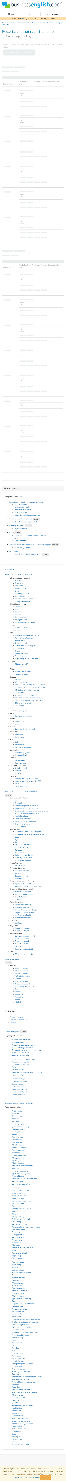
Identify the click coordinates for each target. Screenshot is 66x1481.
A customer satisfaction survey (23, 1045)
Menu (11, 14)
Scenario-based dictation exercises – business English (30, 544)
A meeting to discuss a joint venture (26, 1227)
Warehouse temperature (21, 1062)
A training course (18, 1203)
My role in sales (21, 512)
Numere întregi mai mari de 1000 (28, 781)
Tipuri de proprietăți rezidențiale (28, 635)
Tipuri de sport (21, 711)
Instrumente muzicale (23, 716)
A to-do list (16, 1206)
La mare (18, 614)
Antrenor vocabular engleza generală (19, 574)
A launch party (17, 1337)
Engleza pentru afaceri (18, 1020)
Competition (16, 1431)
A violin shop (17, 1384)
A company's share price (21, 1053)
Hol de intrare (20, 640)
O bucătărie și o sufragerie (25, 646)
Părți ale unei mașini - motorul (27, 690)
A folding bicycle (18, 1358)
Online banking (18, 1293)
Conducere (19, 850)
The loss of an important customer (25, 1322)
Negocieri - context (22, 928)
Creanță (18, 899)
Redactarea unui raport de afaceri (28, 522)
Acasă (4, 23)
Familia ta (19, 586)
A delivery (16, 1152)
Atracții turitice (21, 619)
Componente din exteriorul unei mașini (30, 685)
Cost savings (17, 1221)
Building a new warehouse (22, 1272)
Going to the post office (21, 1184)
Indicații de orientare (23, 672)
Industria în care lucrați (24, 855)
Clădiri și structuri (22, 968)
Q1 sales (15, 1403)
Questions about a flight (21, 1126)
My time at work (21, 528)
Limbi (17, 591)
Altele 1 (18, 999)
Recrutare (19, 946)
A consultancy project (23, 507)
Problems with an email (21, 1219)
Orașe (17, 606)
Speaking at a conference (21, 1371)
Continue (45, 1477)
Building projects (18, 1353)
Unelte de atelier (21, 653)
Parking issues (17, 1306)
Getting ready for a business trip (24, 1179)
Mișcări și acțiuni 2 (22, 984)
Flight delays (17, 1255)
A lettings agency (18, 1296)
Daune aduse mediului (24, 627)
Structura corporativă (23, 891)
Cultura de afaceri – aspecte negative (29, 834)
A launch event (17, 1283)
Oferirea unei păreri (22, 824)
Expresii (13, 1022)
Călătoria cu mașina (22, 682)
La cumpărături (21, 755)
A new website (20, 541)
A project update (18, 1288)
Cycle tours (16, 1275)
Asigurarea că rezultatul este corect (29, 886)
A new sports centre (19, 1089)
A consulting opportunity (21, 1327)
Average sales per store (21, 1040)
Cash (14, 1345)
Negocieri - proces (22, 931)
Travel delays (17, 1301)
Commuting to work (19, 1081)
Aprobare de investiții (23, 884)
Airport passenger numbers (22, 1047)
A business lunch (18, 1211)
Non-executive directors (21, 1390)
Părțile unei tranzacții (23, 904)
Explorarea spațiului (23, 747)
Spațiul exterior (21, 656)
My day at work (18, 1124)
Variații (18, 873)
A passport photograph (21, 1173)
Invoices (15, 1250)
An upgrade (16, 1242)
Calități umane (20, 596)
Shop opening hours (20, 1042)
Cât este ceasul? (21, 664)
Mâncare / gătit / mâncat (24, 986)
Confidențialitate (21, 847)
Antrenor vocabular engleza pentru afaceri (31, 23)
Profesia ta (19, 583)
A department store (19, 1309)
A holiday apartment (20, 1129)
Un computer (20, 737)
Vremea (18, 630)
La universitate (21, 617)
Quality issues (17, 1084)
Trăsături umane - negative (25, 599)
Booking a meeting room (21, 1208)
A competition (17, 1181)
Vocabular (11, 23)
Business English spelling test (20, 519)
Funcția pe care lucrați (23, 858)
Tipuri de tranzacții (22, 907)
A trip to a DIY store (19, 1291)
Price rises (16, 1232)
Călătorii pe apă (21, 705)
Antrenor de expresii (12, 959)
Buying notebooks (19, 1155)
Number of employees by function (25, 1059)
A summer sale (17, 1137)
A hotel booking (18, 1163)
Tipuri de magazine (22, 752)
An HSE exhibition (19, 1195)
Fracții (17, 784)
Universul (19, 742)
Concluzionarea (21, 826)
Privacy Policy (34, 1477)
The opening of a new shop (22, 1363)
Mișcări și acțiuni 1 (22, 981)
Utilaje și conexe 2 (22, 973)
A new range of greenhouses (23, 1423)
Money (14, 1134)
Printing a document (20, 1171)
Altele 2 (18, 1002)
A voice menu (17, 1111)
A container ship (18, 1237)
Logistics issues (18, 1400)
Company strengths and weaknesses (26, 1319)
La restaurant (20, 760)
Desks (14, 1434)
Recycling (15, 1348)
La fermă (18, 612)
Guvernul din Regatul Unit (25, 729)
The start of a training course (23, 1248)
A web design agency (23, 547)
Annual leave (17, 1240)
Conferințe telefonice (23, 818)
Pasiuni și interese (22, 593)
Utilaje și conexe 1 (22, 971)
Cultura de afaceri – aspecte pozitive (29, 832)
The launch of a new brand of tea (25, 1332)
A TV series (16, 1350)
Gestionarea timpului (23, 842)
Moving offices (17, 1132)
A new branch (17, 1343)
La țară (17, 609)
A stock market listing (20, 1429)
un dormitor (19, 648)
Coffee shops (17, 1139)
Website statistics (18, 1277)
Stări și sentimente (22, 601)
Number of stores (18, 1075)
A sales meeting (18, 1150)
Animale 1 (19, 994)
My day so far (17, 1314)
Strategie (18, 923)
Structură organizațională (25, 936)
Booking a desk (18, 1270)
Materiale (18, 773)
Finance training (18, 1280)
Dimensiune (19, 771)
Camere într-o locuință (24, 638)
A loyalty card (17, 1439)
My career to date (18, 1330)
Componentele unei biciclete (26, 695)
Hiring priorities (18, 1235)
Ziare (17, 724)
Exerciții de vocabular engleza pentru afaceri (26, 502)
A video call (16, 1410)
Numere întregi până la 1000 (26, 778)
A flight (14, 1214)
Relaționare (19, 852)
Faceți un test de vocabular (19, 52)
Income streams (18, 1413)
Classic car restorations (21, 1421)
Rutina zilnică (20, 588)
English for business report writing (28, 554)
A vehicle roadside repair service (27, 515)
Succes (17, 837)
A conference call (18, 1369)
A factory (15, 1119)
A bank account (18, 1145)
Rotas (14, 1442)
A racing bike (17, 1436)
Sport (17, 989)
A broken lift (16, 1317)
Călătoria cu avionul (23, 703)
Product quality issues (23, 510)
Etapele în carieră (22, 941)
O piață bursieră (21, 897)
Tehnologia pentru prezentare (26, 805)
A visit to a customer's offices (23, 1165)
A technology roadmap (20, 1379)
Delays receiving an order (22, 1201)
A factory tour (17, 1142)
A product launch (18, 1262)
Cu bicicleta (19, 692)
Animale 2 (19, 997)
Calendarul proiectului (23, 845)
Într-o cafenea (20, 763)
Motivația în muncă (22, 938)
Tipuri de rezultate (22, 871)
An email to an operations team (24, 1382)
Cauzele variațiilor (22, 876)
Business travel (18, 1416)
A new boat (16, 1356)
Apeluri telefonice (22, 816)
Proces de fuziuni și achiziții (26, 910)
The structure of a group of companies (27, 1376)
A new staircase (18, 1426)
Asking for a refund (19, 1253)
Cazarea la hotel (21, 674)
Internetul (19, 734)
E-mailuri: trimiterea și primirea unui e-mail (32, 811)
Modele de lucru (21, 944)
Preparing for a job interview (23, 1304)
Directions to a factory (20, 1190)
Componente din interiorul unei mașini (30, 687)
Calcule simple (20, 786)
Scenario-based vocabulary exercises (19, 1103)
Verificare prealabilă (23, 915)
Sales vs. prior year (19, 1079)
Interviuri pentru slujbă (24, 949)
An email (15, 1113)
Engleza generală (16, 1017)
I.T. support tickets (19, 1086)
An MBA (15, 1267)
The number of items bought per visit (26, 1050)
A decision (16, 1387)
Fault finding (17, 1408)
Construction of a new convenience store (30, 535)
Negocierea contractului (24, 912)
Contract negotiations (20, 1324)
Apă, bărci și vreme (22, 976)
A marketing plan (21, 538)
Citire (11, 532)
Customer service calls (20, 1064)
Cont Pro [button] (37, 519)
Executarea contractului (24, 917)
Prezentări (19, 803)
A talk (14, 1340)
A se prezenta (20, 580)
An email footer (18, 1176)
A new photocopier (19, 1147)
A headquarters (18, 1198)
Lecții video (13, 551)
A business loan (18, 1395)
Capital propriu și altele (24, 894)
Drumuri (18, 679)
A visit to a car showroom (21, 1418)
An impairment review (20, 1444)
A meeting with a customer (22, 1405)
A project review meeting (21, 1298)
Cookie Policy (20, 1477)
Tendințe (18, 878)
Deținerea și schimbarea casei (26, 659)
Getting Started (27, 18)
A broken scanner (18, 1229)
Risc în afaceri (20, 865)
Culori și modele (21, 768)
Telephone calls (18, 1116)
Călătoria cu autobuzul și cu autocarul (29, 700)
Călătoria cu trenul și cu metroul (27, 698)
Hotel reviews (17, 1285)
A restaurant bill (18, 1311)
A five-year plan (18, 1067)
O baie (17, 651)
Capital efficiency (18, 1094)
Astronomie (19, 744)
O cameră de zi (21, 643)
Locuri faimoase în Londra (25, 622)
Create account (52, 14)
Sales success (17, 1374)
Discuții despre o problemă (25, 821)
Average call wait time (20, 1055)
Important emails (18, 1193)
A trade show (17, 1258)
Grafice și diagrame (16, 526)
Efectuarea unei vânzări (24, 954)
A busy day (16, 1245)
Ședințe (18, 800)
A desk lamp (16, 1264)
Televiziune (19, 721)
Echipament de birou (23, 860)
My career (15, 1121)
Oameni (18, 978)
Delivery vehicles (18, 1397)
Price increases (17, 1366)
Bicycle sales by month (20, 1092)
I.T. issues (15, 1188)
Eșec (17, 839)
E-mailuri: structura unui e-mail (27, 808)
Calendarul (19, 666)
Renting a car (17, 1168)
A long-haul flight (19, 1216)
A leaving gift (17, 1160)
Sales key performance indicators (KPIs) (27, 1072)
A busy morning (21, 504)
